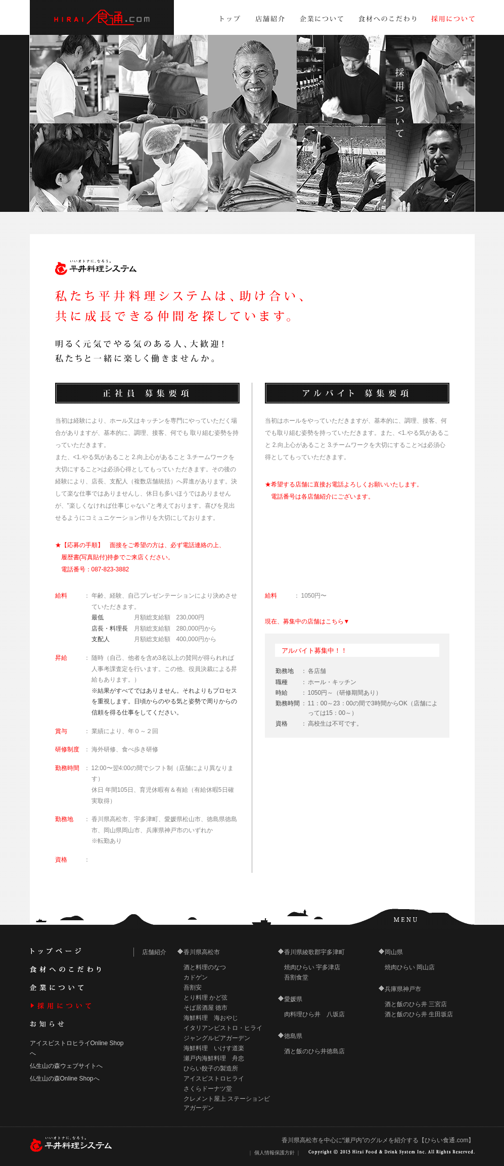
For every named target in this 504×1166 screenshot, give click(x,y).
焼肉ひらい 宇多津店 (312, 967)
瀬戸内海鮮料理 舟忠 (214, 1058)
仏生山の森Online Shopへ (65, 1078)
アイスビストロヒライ (214, 1078)
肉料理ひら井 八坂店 (314, 1014)
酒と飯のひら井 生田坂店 (419, 1014)
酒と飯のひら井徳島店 (314, 1051)
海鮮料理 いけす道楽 (214, 1048)
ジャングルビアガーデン (217, 1038)
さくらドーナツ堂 (208, 1088)
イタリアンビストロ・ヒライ (223, 1028)
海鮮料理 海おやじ (211, 1017)
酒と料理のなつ (205, 967)
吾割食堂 (296, 977)
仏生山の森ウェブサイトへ (66, 1065)
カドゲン (196, 977)
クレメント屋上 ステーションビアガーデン (227, 1103)
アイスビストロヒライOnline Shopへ (77, 1048)
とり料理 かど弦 (205, 997)
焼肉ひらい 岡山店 (410, 967)
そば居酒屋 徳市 (205, 1007)
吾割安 (193, 987)
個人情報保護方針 (274, 1152)
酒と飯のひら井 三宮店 (416, 1004)
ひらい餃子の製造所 (211, 1068)
